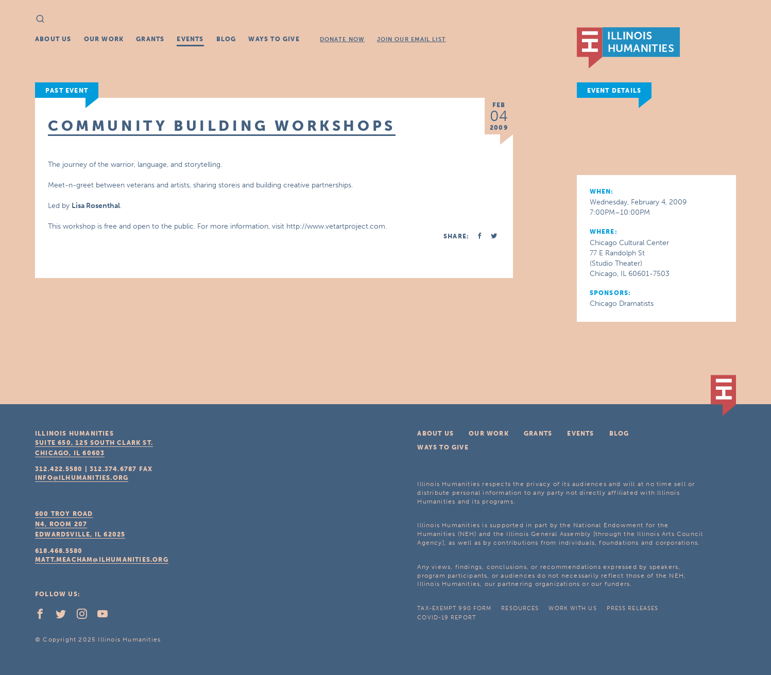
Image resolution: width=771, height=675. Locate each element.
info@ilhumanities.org (81, 477)
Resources (520, 608)
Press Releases (632, 608)
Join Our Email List (411, 39)
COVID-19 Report (446, 617)
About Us (53, 39)
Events (190, 39)
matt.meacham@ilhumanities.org (101, 559)
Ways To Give (273, 39)
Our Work (104, 39)
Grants (150, 39)
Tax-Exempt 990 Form (454, 608)
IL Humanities (628, 47)
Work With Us (572, 608)
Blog (226, 39)
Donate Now (342, 39)
